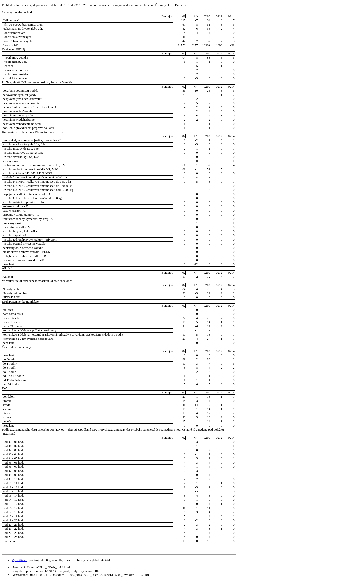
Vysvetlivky (19, 560)
